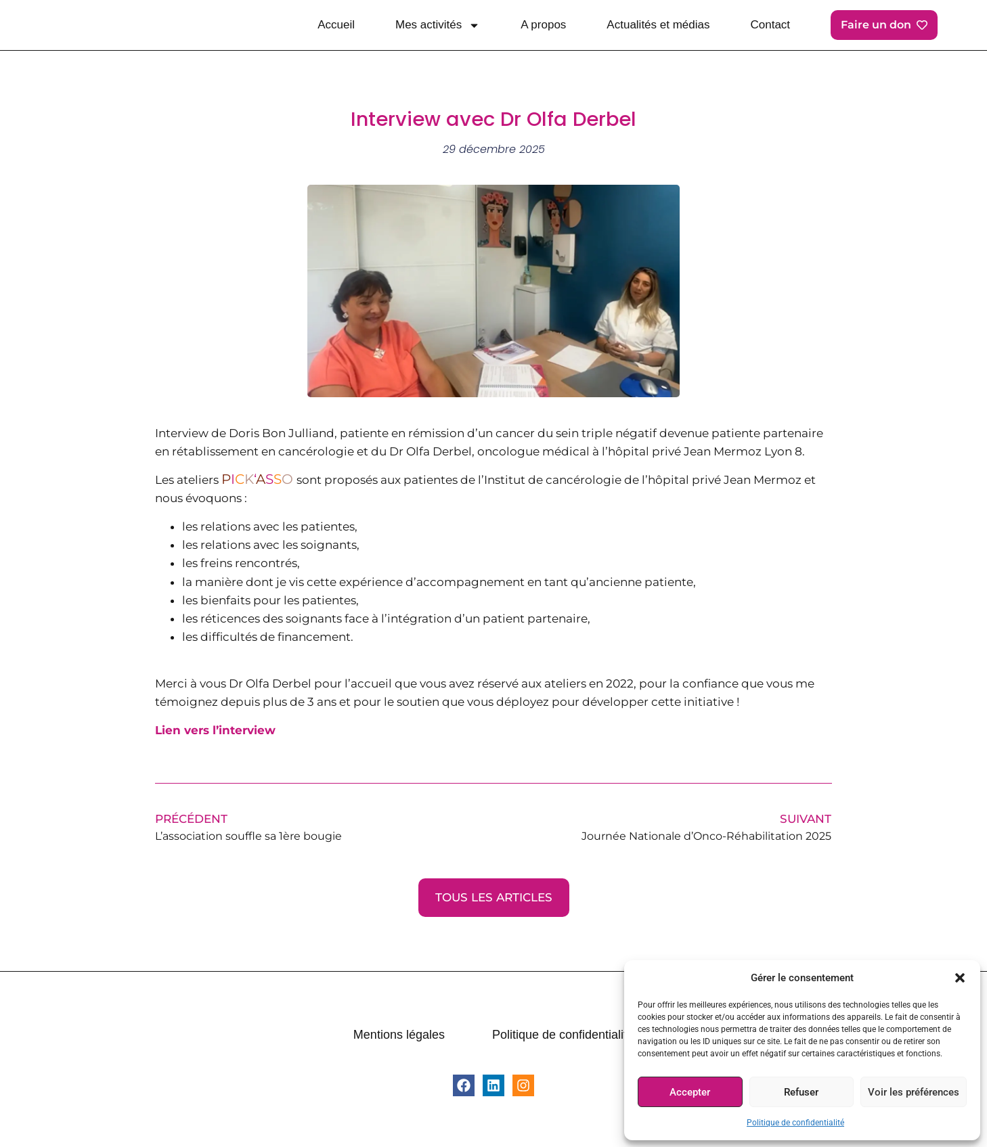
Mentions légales (399, 1034)
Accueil (336, 24)
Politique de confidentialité (795, 1122)
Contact (771, 24)
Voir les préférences (913, 1092)
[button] (960, 978)
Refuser (801, 1092)
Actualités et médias (658, 24)
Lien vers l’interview (215, 730)
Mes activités (437, 25)
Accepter (690, 1092)
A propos (543, 24)
